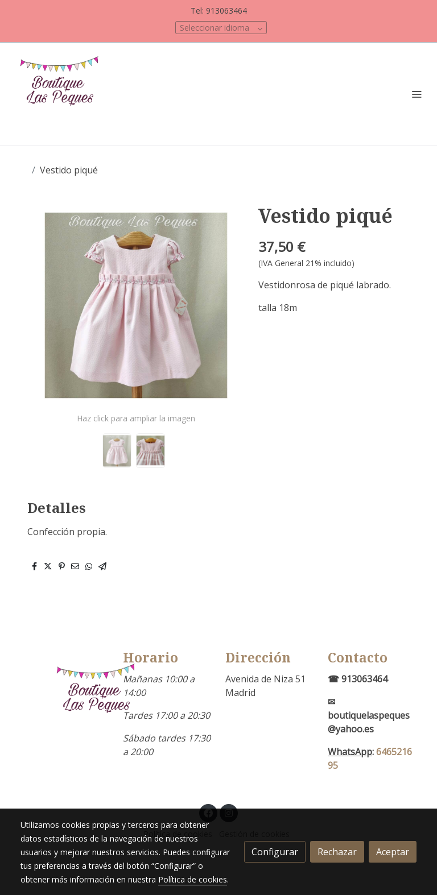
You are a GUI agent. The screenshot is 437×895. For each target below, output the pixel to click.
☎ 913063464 (357, 679)
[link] (62, 94)
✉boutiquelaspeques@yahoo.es (369, 715)
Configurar (275, 852)
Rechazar (337, 852)
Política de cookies (192, 879)
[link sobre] (65, 701)
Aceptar (392, 852)
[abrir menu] (416, 94)
